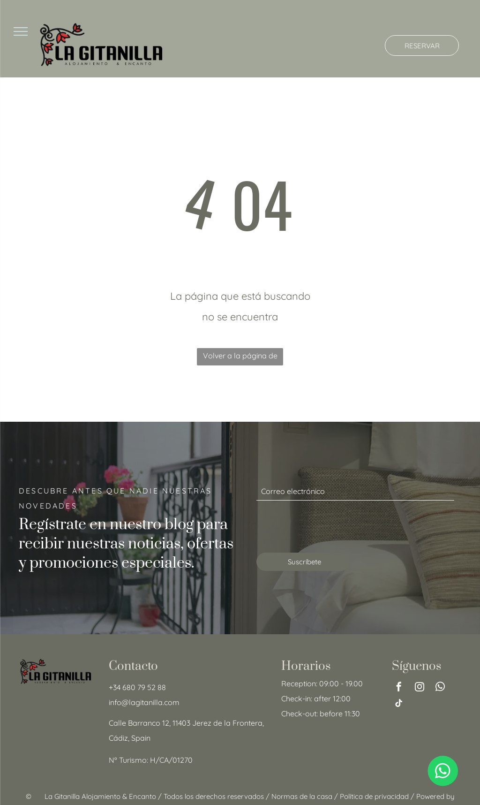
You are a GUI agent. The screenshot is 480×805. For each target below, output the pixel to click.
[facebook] (399, 688)
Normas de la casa (301, 796)
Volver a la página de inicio (240, 358)
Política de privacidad (374, 796)
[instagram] (419, 688)
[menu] (20, 31)
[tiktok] (399, 704)
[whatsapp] (440, 688)
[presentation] (327, 525)
